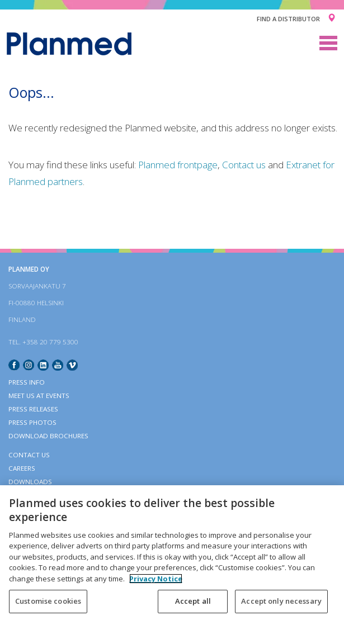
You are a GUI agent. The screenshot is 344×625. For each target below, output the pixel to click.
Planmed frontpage (178, 164)
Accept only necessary (281, 601)
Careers (21, 468)
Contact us (244, 164)
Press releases (33, 409)
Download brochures (48, 436)
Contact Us (29, 455)
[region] (172, 555)
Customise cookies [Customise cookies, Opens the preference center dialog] (48, 601)
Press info (26, 382)
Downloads (30, 481)
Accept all (193, 601)
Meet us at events (38, 395)
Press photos (32, 422)
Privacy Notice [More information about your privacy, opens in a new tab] (155, 579)
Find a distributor (288, 19)
